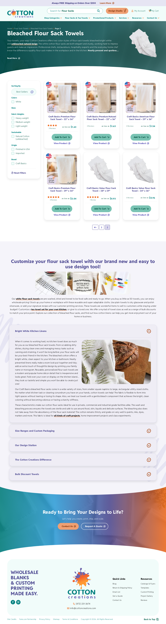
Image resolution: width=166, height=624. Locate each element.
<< (95, 228)
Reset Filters (20, 173)
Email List (116, 593)
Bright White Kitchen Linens (31, 332)
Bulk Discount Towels (27, 475)
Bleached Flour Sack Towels (42, 28)
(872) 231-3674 (81, 605)
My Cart (154, 11)
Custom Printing (147, 593)
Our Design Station (26, 446)
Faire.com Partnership (27, 620)
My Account (138, 11)
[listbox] (23, 92)
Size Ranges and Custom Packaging (35, 432)
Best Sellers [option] (22, 91)
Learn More (107, 3)
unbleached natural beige (24, 43)
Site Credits (11, 620)
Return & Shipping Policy (122, 589)
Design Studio (115, 10)
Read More (13, 58)
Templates (145, 589)
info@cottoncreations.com (81, 609)
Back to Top (151, 620)
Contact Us (67, 527)
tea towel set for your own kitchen (49, 310)
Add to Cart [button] (61, 137)
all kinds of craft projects (67, 416)
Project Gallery (147, 597)
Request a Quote (93, 527)
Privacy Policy (44, 620)
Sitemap (56, 620)
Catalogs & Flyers (148, 585)
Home (9, 28)
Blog (114, 585)
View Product (60, 144)
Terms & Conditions (70, 620)
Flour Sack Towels (21, 28)
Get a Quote (118, 597)
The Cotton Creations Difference (33, 461)
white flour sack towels (28, 300)
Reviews (144, 601)
